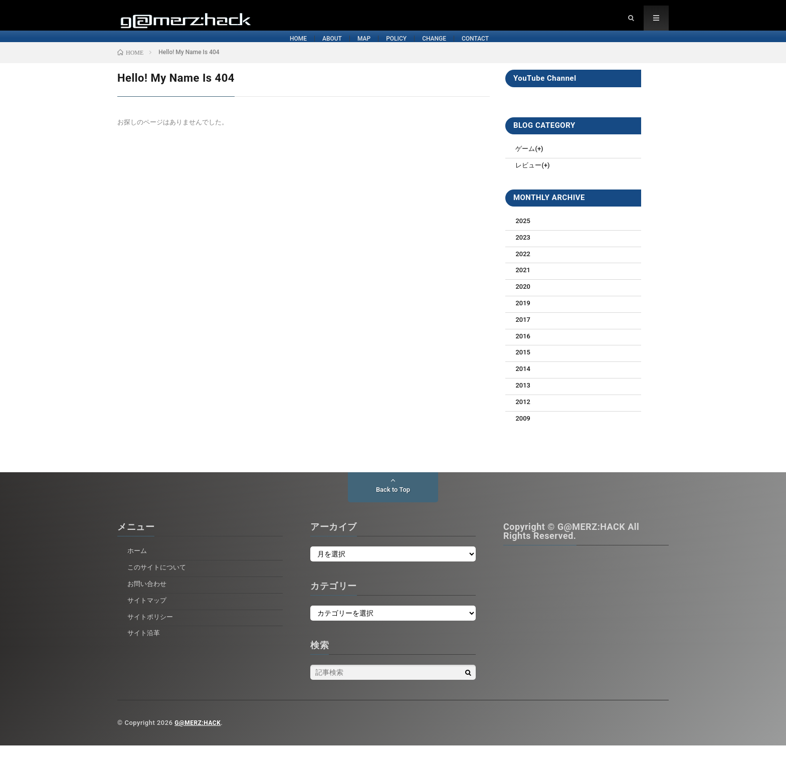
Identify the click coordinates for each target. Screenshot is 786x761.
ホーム (137, 566)
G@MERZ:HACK (199, 738)
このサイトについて (158, 583)
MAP (331, 49)
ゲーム (525, 164)
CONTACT (573, 49)
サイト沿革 (144, 648)
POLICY (407, 49)
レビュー (529, 180)
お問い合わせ (148, 599)
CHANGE (488, 49)
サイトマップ (148, 616)
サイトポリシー (151, 632)
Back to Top (392, 505)
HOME (179, 49)
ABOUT (256, 49)
